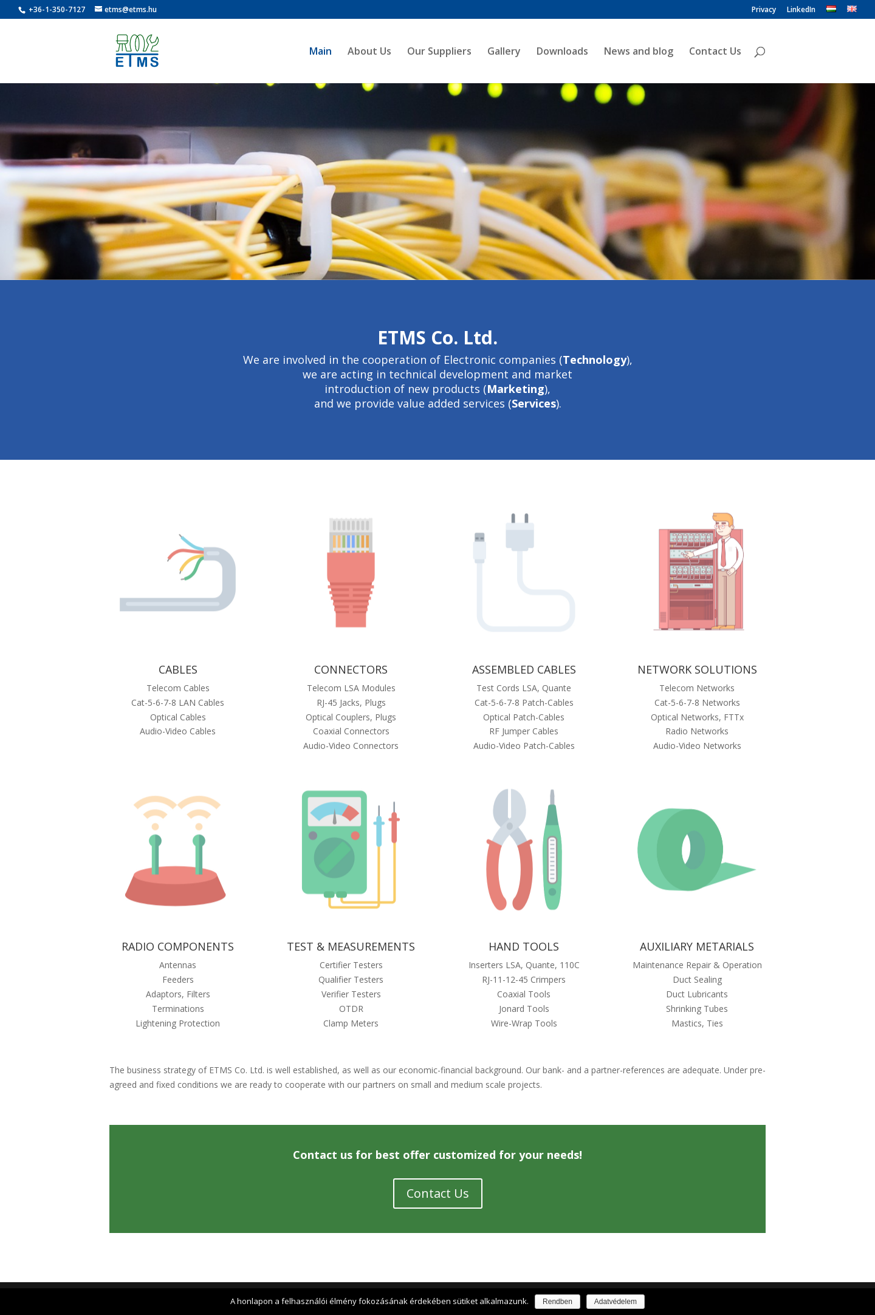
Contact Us (715, 52)
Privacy (764, 10)
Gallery (504, 52)
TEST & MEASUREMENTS (351, 946)
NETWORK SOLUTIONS (697, 669)
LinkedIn (801, 10)
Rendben (557, 1301)
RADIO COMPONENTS (178, 946)
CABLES (178, 669)
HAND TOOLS (524, 946)
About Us (369, 52)
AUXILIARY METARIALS (697, 946)
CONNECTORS (351, 669)
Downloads (562, 52)
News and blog (638, 52)
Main (320, 52)
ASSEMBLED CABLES (524, 669)
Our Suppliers (439, 52)
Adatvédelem (615, 1301)
